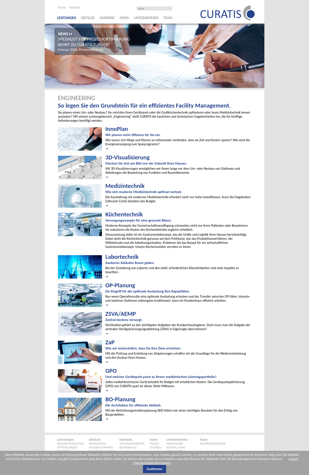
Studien (155, 447)
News (124, 17)
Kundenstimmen (101, 447)
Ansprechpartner (213, 443)
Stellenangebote (132, 443)
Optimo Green (67, 447)
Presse (154, 443)
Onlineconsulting (70, 443)
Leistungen (66, 17)
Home (62, 7)
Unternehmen (146, 17)
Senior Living (176, 447)
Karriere (107, 17)
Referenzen (97, 443)
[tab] (178, 137)
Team (167, 17)
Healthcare (174, 443)
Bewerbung (128, 447)
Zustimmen (154, 469)
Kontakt (74, 7)
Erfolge (88, 17)
